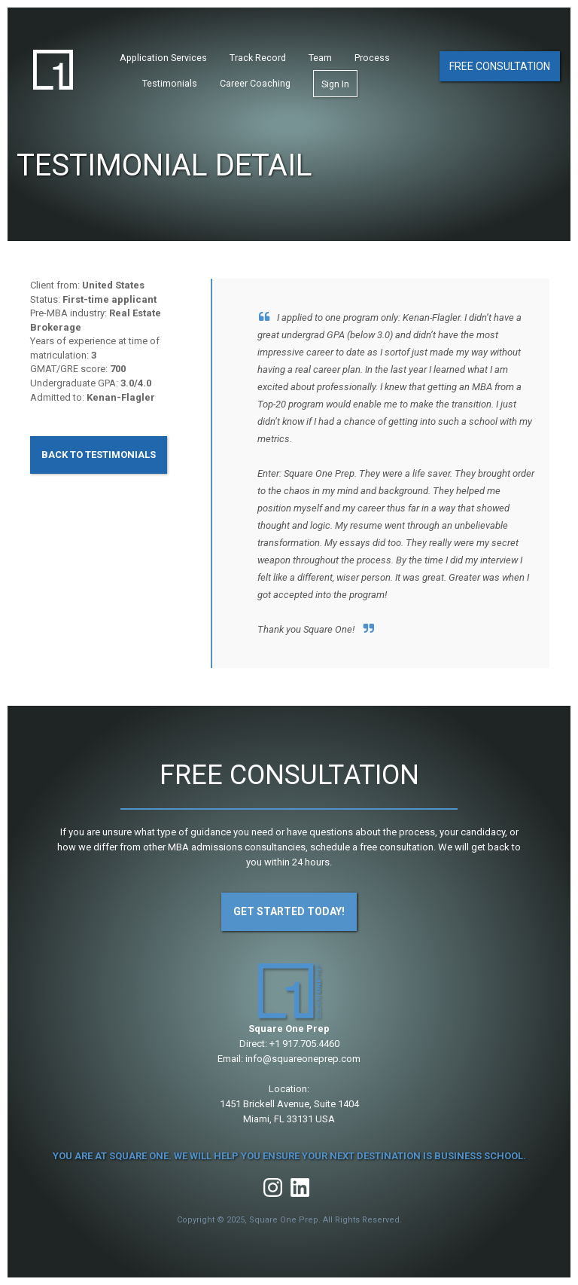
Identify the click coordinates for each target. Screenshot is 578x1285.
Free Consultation (499, 66)
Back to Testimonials (98, 454)
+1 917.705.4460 (304, 1043)
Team (320, 57)
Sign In (335, 84)
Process (372, 57)
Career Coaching (255, 83)
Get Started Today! (289, 911)
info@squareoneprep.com (302, 1058)
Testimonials (169, 83)
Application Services (163, 57)
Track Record (258, 57)
